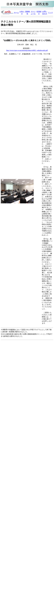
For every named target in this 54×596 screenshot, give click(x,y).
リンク (50, 12)
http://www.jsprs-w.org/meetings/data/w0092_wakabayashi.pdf (27, 50)
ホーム (16, 12)
